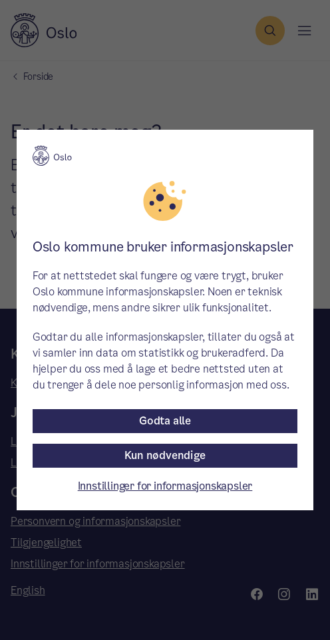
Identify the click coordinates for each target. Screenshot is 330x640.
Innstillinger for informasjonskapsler (165, 486)
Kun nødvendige (164, 455)
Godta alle (165, 420)
